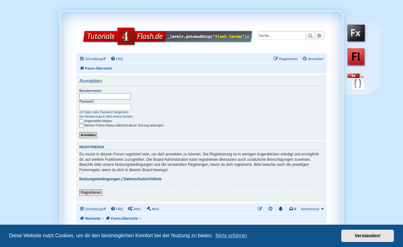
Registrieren (91, 192)
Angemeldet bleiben (95, 121)
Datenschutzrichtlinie (142, 179)
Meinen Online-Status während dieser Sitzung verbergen (121, 125)
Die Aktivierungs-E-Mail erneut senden (106, 116)
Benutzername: (90, 91)
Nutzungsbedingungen (99, 179)
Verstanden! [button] (368, 235)
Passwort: (86, 101)
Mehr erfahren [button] (231, 235)
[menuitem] (117, 59)
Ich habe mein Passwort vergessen (103, 112)
